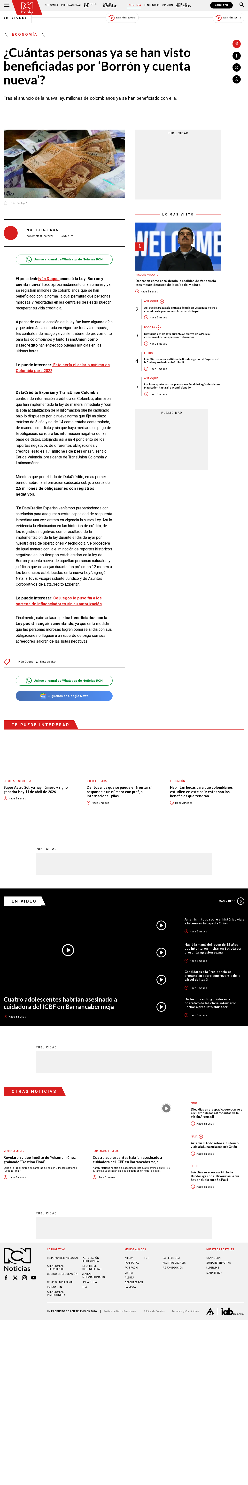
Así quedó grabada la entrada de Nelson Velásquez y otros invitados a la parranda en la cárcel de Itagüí (180, 309)
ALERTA (129, 1277)
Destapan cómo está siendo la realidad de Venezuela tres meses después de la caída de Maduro (175, 283)
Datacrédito (47, 661)
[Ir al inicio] (27, 7)
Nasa (194, 1136)
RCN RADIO (131, 1267)
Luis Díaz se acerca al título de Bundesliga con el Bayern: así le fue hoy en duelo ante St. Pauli (181, 360)
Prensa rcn (54, 1286)
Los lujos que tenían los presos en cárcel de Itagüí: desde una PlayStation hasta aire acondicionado (182, 386)
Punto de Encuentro (183, 5)
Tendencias (151, 5)
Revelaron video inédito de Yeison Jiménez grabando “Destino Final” (40, 1159)
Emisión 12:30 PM (122, 18)
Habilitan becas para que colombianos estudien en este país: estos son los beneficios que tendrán (201, 791)
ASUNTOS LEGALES (174, 1262)
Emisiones (16, 17)
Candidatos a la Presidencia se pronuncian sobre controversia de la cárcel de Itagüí (212, 975)
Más (231, 900)
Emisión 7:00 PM (228, 18)
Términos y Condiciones (185, 1311)
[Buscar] (242, 5)
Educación (177, 781)
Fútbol (149, 353)
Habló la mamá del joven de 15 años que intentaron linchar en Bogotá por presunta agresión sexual (213, 948)
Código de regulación (62, 1273)
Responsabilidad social (62, 1257)
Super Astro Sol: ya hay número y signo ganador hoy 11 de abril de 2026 (36, 789)
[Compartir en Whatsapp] (236, 79)
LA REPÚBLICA (171, 1257)
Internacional (71, 5)
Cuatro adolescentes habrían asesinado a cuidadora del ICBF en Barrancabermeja (60, 1002)
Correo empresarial (60, 1282)
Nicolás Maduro (146, 274)
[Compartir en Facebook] (236, 56)
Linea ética (89, 1282)
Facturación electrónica (90, 1259)
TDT (146, 1257)
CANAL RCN (221, 5)
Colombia (51, 5)
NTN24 (129, 1257)
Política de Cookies (154, 1311)
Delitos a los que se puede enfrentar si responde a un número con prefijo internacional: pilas (119, 791)
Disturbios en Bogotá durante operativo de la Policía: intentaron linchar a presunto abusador (177, 335)
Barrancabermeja (105, 1151)
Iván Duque (49, 278)
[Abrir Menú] (6, 5)
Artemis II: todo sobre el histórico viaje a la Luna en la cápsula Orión (214, 921)
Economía (134, 5)
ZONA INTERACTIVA (218, 1262)
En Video (24, 900)
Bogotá (149, 327)
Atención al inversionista (56, 1293)
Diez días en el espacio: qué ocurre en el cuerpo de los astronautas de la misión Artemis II (217, 1113)
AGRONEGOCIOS (173, 1267)
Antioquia (151, 301)
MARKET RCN (214, 1272)
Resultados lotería (17, 781)
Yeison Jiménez (14, 1151)
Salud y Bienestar (109, 5)
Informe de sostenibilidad (91, 1267)
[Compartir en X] (236, 67)
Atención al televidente (55, 1267)
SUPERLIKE (212, 1267)
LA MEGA (130, 1287)
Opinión (167, 5)
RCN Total (132, 1262)
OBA (84, 1286)
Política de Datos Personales (120, 1311)
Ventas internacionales (93, 1275)
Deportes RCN (90, 5)
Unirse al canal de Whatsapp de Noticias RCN (64, 260)
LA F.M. (129, 1272)
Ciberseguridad (97, 781)
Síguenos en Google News (64, 696)
